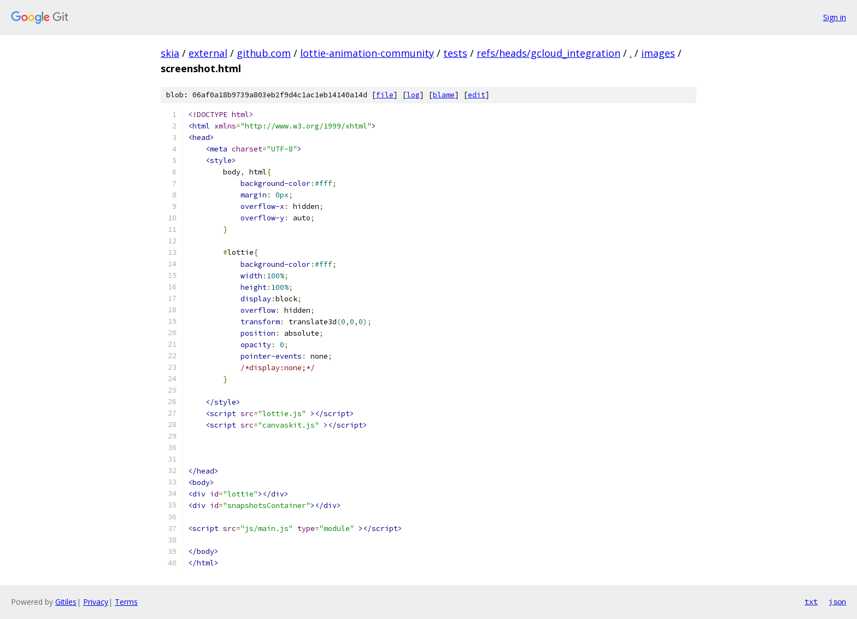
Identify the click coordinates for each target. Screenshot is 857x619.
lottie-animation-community (367, 53)
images (658, 53)
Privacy (95, 602)
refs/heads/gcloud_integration (548, 53)
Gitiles (66, 602)
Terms (126, 602)
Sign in (834, 17)
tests (455, 53)
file (385, 95)
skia (170, 53)
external (208, 53)
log (413, 95)
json (837, 601)
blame (444, 95)
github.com (264, 53)
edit (476, 95)
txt (811, 601)
